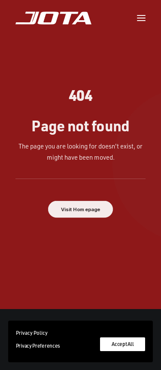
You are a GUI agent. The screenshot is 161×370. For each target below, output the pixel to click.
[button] (141, 18)
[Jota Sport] (53, 18)
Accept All (123, 344)
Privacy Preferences (38, 346)
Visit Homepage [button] (80, 209)
